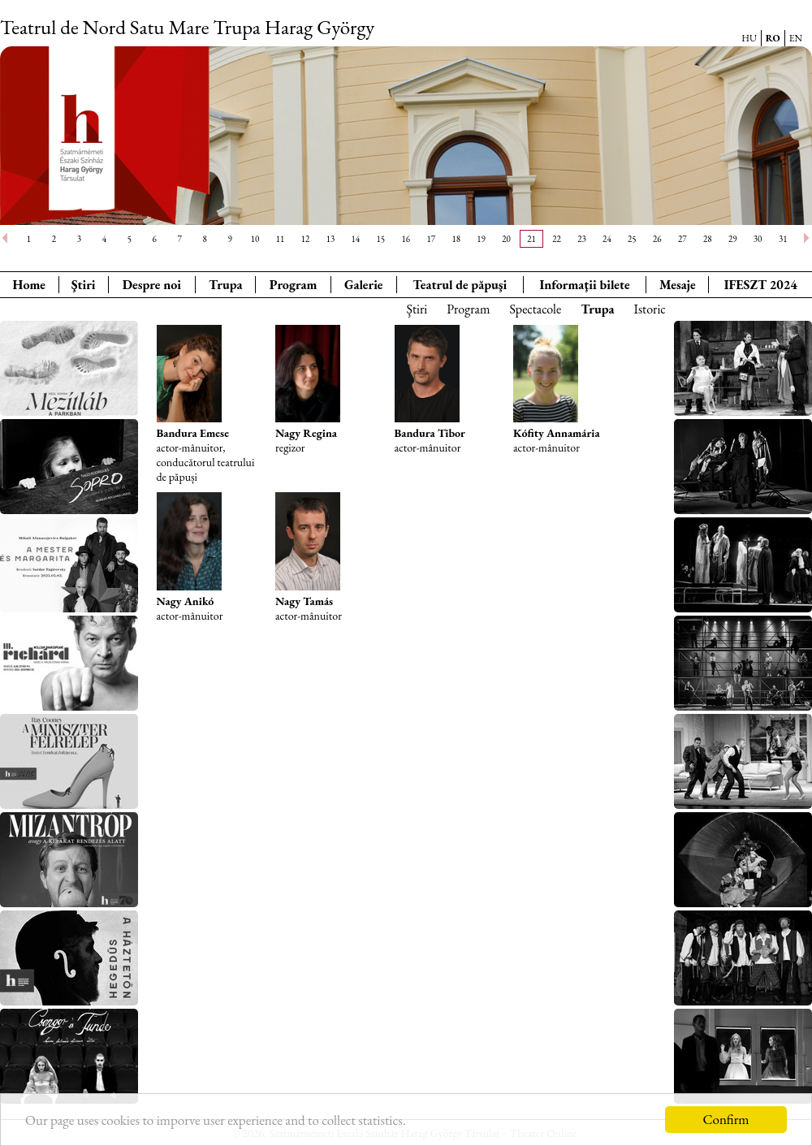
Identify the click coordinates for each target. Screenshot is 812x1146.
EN (795, 38)
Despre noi (152, 284)
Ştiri (83, 284)
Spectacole (535, 309)
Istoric (650, 309)
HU (749, 38)
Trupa (225, 284)
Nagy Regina (306, 433)
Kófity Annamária (556, 433)
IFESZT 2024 (760, 284)
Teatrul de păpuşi (459, 284)
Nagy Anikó (185, 601)
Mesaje (677, 284)
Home (29, 284)
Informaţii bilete (584, 284)
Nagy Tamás (304, 601)
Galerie (363, 284)
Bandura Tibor (430, 433)
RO (773, 38)
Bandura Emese (193, 433)
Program (293, 284)
